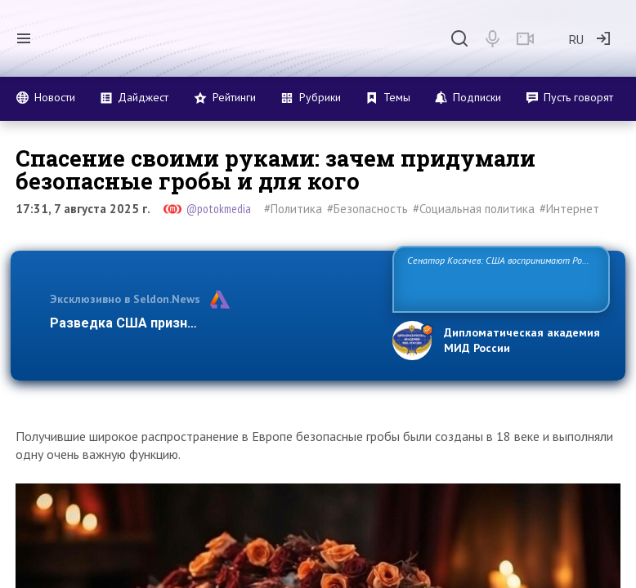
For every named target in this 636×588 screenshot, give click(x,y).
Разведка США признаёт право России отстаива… (211, 323)
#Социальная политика (474, 208)
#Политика (293, 208)
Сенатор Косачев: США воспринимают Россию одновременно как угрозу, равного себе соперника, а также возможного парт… (500, 278)
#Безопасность (367, 208)
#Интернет (569, 208)
